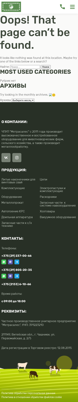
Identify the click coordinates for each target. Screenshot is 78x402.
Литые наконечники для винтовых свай (18, 181)
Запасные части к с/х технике (16, 224)
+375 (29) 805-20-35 (16, 269)
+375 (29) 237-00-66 (16, 255)
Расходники (48, 196)
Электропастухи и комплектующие (53, 189)
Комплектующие (13, 187)
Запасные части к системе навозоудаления (58, 204)
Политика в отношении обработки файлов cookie (31, 397)
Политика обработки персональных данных (28, 392)
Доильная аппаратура (17, 216)
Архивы (5, 100)
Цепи (43, 179)
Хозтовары (47, 211)
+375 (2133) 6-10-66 (16, 284)
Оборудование (11, 196)
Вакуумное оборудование (58, 216)
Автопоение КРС (13, 211)
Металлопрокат (12, 202)
